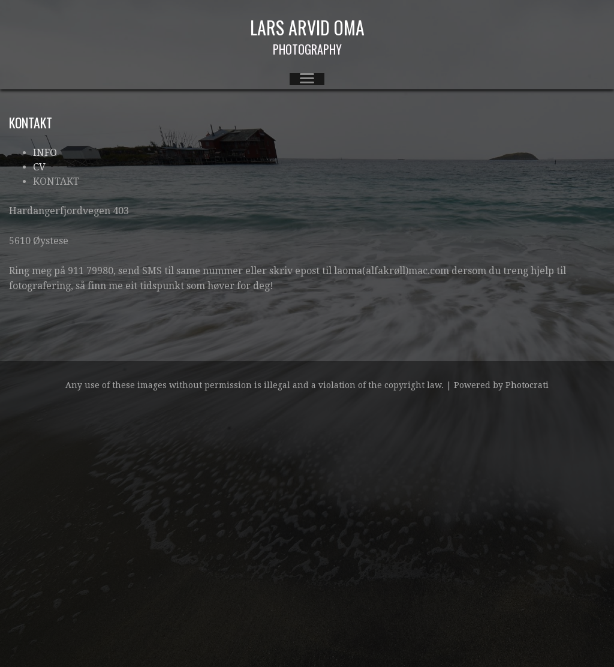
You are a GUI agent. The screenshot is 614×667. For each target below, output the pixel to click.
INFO (45, 152)
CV (39, 167)
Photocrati (527, 385)
